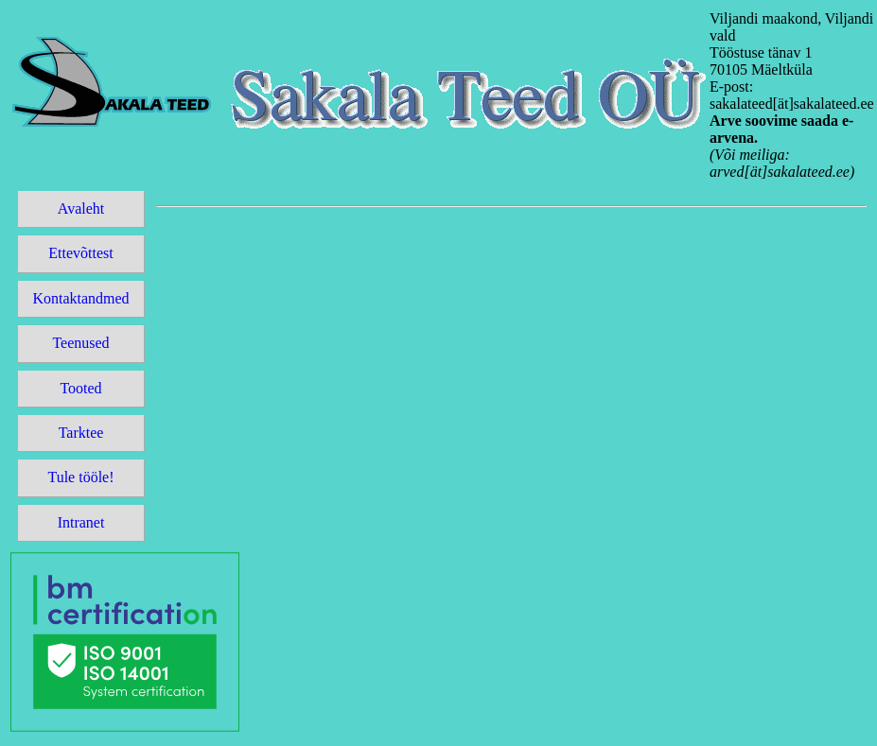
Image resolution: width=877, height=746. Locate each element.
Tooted (80, 388)
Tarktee (81, 433)
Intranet (81, 522)
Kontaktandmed (80, 298)
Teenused (80, 343)
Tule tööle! (80, 477)
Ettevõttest (80, 253)
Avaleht (81, 208)
